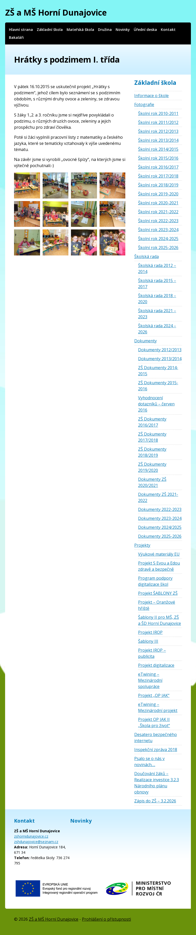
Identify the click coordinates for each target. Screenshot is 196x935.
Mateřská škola (80, 29)
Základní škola (50, 29)
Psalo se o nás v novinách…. (149, 761)
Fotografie (144, 104)
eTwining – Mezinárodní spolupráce (150, 680)
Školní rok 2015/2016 (158, 158)
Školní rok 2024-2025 (158, 238)
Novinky (123, 29)
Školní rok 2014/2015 (158, 149)
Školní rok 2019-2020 (158, 194)
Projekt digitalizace (156, 665)
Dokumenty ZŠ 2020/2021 (152, 482)
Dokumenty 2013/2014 (159, 358)
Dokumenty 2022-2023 (159, 509)
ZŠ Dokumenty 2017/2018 (152, 437)
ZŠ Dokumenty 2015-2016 (158, 386)
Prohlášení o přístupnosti (106, 919)
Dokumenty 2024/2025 (159, 527)
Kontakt (168, 29)
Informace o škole (151, 95)
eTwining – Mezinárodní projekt (157, 707)
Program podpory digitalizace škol (155, 581)
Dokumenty (145, 341)
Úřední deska (145, 29)
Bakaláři (16, 37)
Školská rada (146, 256)
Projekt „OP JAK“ (153, 695)
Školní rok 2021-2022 (158, 212)
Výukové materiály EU (159, 554)
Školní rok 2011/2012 (158, 122)
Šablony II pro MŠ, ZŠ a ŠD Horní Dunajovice (159, 620)
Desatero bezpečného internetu (155, 737)
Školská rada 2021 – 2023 (157, 314)
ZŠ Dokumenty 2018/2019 (152, 452)
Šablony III (148, 641)
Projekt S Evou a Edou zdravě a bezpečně (159, 566)
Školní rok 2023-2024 (158, 229)
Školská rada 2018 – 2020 (157, 299)
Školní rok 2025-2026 (158, 247)
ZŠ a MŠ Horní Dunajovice (56, 12)
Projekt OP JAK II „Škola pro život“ (154, 722)
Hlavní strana (21, 29)
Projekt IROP (150, 632)
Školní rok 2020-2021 (158, 203)
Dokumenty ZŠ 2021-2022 (158, 497)
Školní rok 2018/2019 (158, 185)
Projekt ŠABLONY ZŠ (158, 593)
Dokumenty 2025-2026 (159, 536)
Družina (105, 29)
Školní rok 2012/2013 (158, 131)
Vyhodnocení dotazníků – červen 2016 (156, 404)
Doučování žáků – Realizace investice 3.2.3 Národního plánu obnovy (156, 783)
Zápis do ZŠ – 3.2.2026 (155, 801)
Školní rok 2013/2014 (158, 140)
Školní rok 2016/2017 (158, 167)
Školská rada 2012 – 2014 (157, 268)
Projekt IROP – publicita (152, 653)
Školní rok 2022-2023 (158, 221)
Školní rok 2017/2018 (158, 176)
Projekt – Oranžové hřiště (156, 605)
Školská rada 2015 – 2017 (157, 283)
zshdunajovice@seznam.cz (36, 841)
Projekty (142, 545)
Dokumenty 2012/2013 (159, 350)
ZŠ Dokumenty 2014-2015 (158, 371)
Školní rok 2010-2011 (158, 113)
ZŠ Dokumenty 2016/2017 (152, 422)
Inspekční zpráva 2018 (155, 749)
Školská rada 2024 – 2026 (157, 329)
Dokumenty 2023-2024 (159, 518)
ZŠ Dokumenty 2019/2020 (152, 467)
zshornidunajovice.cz (31, 836)
